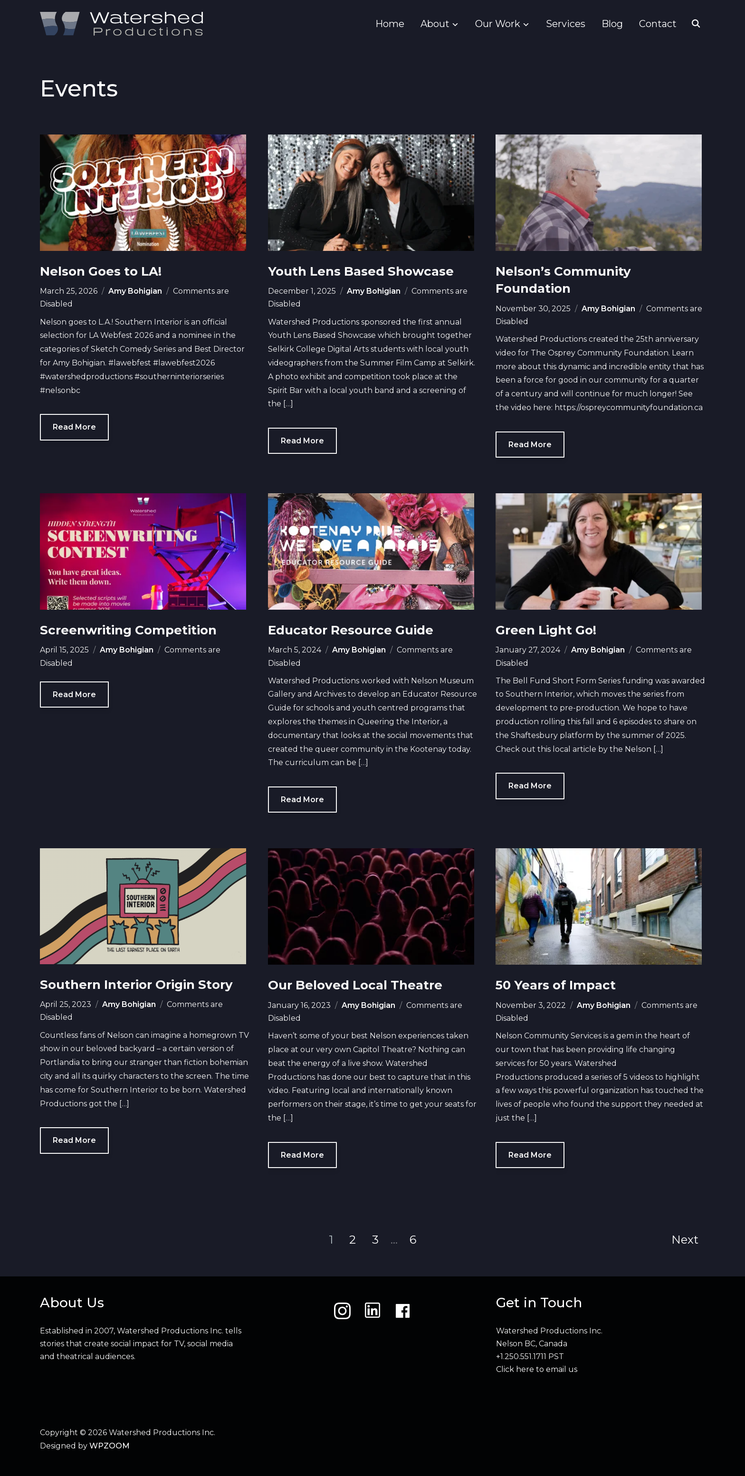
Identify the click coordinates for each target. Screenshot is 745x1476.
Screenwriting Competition (128, 630)
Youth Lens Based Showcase (361, 271)
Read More (74, 426)
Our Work (497, 23)
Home (389, 23)
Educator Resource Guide (350, 630)
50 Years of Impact (556, 985)
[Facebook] (402, 1310)
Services (565, 23)
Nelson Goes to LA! (101, 271)
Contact (658, 23)
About (434, 23)
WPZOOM (109, 1445)
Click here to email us (536, 1369)
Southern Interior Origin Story (136, 984)
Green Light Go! (546, 630)
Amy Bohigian (135, 291)
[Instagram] (342, 1310)
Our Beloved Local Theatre (355, 985)
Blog (612, 23)
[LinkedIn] (372, 1310)
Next (684, 1239)
